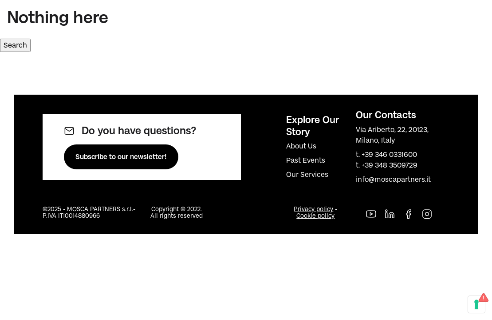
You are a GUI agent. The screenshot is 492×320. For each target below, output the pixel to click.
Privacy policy (313, 209)
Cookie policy (315, 215)
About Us (301, 146)
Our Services (307, 174)
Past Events (305, 160)
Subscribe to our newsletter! (121, 156)
